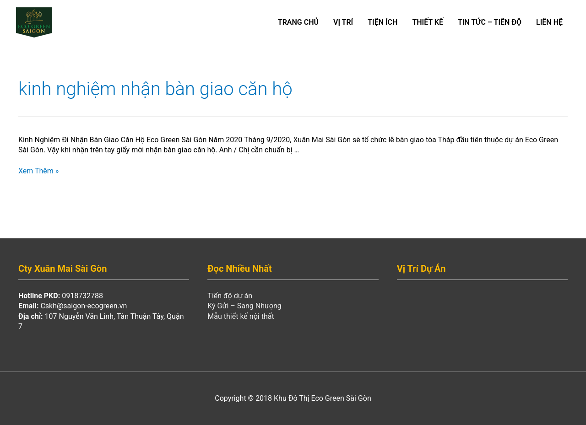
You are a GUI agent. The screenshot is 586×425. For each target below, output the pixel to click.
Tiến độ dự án (229, 295)
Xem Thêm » (38, 171)
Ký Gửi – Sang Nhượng (244, 305)
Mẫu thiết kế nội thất (240, 316)
